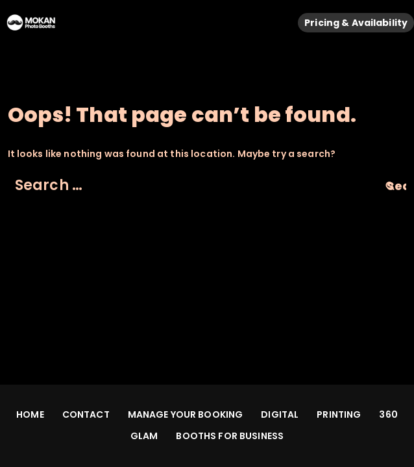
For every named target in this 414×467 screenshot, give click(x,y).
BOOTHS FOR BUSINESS (230, 435)
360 (388, 414)
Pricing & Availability (356, 22)
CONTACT (86, 414)
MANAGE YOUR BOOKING (185, 414)
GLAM (144, 435)
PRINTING (339, 414)
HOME (30, 414)
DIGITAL (279, 414)
